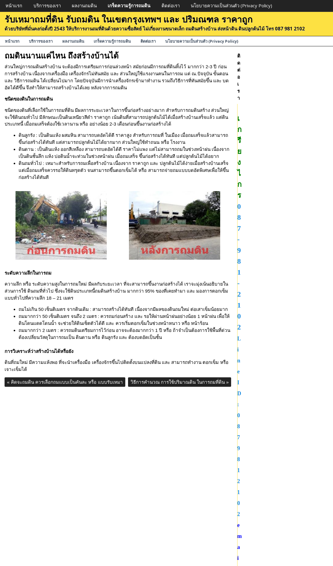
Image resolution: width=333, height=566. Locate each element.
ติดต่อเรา (170, 5)
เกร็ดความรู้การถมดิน (129, 5)
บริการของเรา (47, 5)
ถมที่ (241, 519)
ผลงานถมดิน (84, 5)
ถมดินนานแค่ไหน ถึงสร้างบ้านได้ (62, 55)
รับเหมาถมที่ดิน (252, 512)
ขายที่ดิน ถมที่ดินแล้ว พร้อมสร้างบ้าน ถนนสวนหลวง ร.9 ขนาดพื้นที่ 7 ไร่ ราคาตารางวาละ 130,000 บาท (282, 407)
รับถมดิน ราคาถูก (254, 547)
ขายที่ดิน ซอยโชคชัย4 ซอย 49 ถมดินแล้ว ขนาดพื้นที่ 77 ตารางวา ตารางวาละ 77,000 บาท (281, 358)
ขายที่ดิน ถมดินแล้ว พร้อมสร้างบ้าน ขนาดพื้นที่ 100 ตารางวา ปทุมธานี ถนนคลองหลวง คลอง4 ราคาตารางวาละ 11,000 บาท (281, 428)
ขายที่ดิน (246, 463)
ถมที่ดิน (244, 470)
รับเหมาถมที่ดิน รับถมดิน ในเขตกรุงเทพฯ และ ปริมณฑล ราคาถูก (129, 19)
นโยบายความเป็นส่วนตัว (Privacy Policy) (231, 5)
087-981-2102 (283, 87)
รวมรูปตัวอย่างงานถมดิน (262, 274)
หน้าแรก (13, 5)
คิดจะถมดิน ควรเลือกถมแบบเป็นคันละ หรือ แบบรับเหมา (65, 382)
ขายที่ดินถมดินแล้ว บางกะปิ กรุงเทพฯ (274, 226)
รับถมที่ (244, 526)
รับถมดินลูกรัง (251, 533)
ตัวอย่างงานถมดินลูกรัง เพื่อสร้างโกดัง (274, 330)
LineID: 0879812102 (283, 99)
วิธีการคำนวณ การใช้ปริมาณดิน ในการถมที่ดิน (179, 382)
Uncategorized (252, 456)
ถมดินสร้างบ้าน (252, 540)
